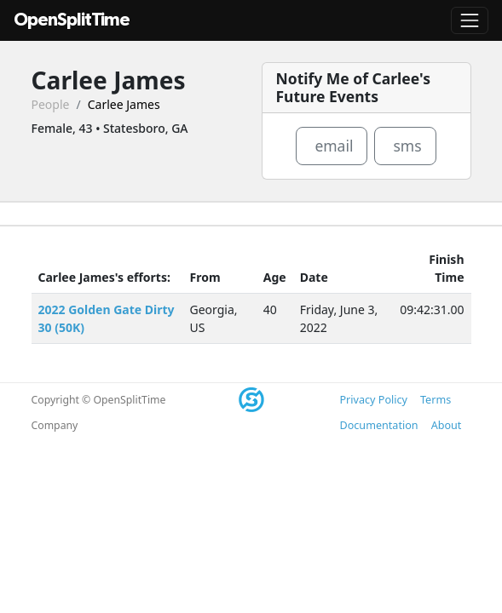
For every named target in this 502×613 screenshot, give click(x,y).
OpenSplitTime (72, 20)
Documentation (379, 425)
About (446, 425)
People (51, 104)
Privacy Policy (373, 399)
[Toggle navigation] (469, 20)
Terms (435, 399)
